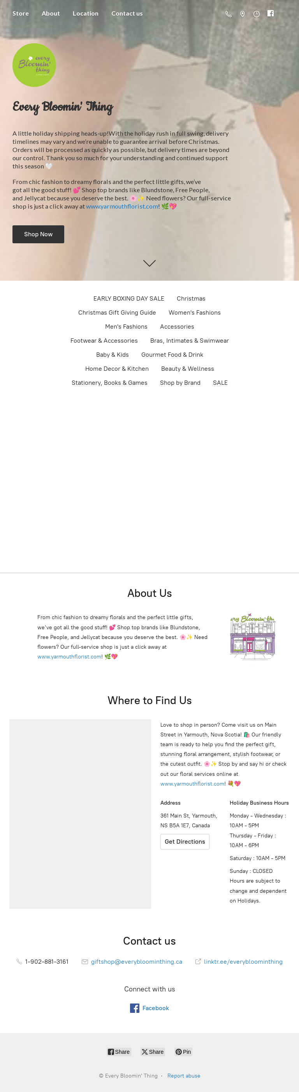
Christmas (191, 298)
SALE (220, 382)
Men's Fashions (126, 326)
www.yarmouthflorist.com (122, 206)
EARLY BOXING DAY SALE (128, 298)
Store (20, 13)
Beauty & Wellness (187, 368)
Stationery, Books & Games (110, 382)
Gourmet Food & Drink (172, 354)
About (51, 13)
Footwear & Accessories (104, 340)
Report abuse (184, 1076)
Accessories (177, 326)
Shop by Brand (180, 382)
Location (85, 13)
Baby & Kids (112, 354)
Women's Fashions (195, 312)
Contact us (127, 13)
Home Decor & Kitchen (117, 368)
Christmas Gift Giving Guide (117, 312)
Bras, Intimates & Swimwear (189, 340)
